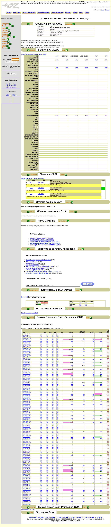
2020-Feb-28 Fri (26, 418)
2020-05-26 (41, 182)
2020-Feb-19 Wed (27, 428)
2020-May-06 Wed (27, 352)
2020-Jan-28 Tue (26, 451)
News (4, 28)
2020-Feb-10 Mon (27, 438)
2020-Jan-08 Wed (26, 469)
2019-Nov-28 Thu (26, 500)
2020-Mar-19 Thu (26, 398)
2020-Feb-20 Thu (26, 427)
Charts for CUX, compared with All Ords (38, 260)
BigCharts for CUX (32, 263)
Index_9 (99, 517)
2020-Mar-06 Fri (26, 411)
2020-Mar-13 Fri (26, 404)
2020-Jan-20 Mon (26, 458)
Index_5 (73, 517)
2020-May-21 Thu (26, 336)
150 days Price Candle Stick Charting (42, 240)
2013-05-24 (41, 194)
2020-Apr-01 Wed (26, 385)
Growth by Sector (11, 84)
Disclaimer (32, 517)
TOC (31, 24)
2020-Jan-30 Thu (26, 448)
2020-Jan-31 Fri (26, 447)
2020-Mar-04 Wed (27, 414)
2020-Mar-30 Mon (27, 388)
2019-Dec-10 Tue (26, 488)
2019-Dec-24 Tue (26, 477)
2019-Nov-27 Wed (27, 501)
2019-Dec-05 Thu (26, 492)
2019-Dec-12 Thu (26, 485)
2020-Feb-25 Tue (26, 422)
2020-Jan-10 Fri (26, 467)
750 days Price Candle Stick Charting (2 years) (45, 243)
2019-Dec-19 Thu (26, 481)
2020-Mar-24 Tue (26, 394)
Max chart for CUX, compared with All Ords (39, 266)
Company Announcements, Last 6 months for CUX (42, 271)
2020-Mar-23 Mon (27, 395)
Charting (5, 35)
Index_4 (66, 517)
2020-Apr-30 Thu (26, 358)
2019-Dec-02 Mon (27, 497)
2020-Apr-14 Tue (26, 375)
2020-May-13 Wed (27, 345)
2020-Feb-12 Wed (27, 435)
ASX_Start (16, 12)
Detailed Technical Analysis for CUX (37, 268)
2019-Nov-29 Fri (26, 498)
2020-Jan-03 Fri (26, 474)
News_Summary (57, 12)
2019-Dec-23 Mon (27, 478)
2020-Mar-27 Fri (26, 389)
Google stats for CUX (32, 265)
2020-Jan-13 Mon (26, 465)
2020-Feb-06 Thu (26, 441)
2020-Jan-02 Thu (26, 475)
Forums (67, 12)
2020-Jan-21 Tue (26, 457)
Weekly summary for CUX (29, 313)
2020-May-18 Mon (27, 341)
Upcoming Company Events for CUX (37, 273)
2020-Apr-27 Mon (26, 362)
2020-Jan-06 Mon (26, 472)
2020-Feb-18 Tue (26, 429)
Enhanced (5, 43)
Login (102, 9)
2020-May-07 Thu (26, 351)
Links (87, 12)
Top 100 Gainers (11, 85)
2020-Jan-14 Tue (26, 464)
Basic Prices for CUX (28, 509)
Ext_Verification (7, 37)
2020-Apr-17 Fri (26, 371)
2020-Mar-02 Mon (27, 417)
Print (81, 12)
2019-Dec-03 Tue (26, 495)
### (57, 56)
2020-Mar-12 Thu (26, 405)
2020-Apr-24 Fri (26, 364)
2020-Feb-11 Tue (26, 437)
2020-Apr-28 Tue (26, 361)
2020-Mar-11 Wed (27, 406)
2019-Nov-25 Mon (27, 504)
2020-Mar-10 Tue (26, 408)
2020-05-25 (41, 188)
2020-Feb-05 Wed (27, 442)
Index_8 (93, 517)
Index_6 (79, 517)
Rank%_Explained (29, 12)
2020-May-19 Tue (26, 339)
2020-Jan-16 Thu (26, 461)
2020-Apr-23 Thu (26, 365)
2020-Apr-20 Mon (26, 369)
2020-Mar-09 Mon (27, 409)
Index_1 (47, 517)
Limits (4, 39)
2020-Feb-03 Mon (27, 445)
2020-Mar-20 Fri (26, 396)
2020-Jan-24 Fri (26, 452)
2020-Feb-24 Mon (27, 424)
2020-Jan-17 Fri (26, 459)
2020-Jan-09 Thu (26, 468)
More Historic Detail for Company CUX (33, 54)
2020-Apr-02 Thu (26, 384)
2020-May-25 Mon (27, 333)
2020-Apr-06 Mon (26, 381)
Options (4, 30)
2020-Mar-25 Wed (27, 392)
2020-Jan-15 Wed (26, 462)
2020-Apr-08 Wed (26, 378)
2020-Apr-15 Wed (26, 374)
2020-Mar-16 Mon (27, 402)
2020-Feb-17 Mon (27, 431)
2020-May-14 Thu (26, 343)
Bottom (4, 48)
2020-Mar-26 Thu (26, 391)
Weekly (4, 41)
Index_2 (53, 517)
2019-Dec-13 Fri (26, 484)
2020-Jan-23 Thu (26, 454)
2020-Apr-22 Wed (26, 366)
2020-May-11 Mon (27, 348)
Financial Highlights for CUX (35, 270)
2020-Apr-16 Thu (26, 372)
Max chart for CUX (32, 261)
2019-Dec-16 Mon (27, 482)
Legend (24, 297)
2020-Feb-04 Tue (26, 444)
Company (5, 24)
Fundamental (6, 26)
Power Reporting (43, 12)
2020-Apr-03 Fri (26, 382)
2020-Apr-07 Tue (26, 379)
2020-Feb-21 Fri (26, 425)
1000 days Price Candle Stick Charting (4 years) (45, 245)
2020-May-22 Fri (26, 335)
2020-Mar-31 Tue (26, 386)
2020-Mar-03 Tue (26, 415)
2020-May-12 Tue (26, 346)
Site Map (40, 517)
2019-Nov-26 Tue (26, 502)
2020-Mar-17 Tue (26, 401)
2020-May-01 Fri (26, 356)
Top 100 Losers (11, 87)
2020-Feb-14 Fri (26, 432)
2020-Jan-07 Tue (26, 471)
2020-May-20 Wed (27, 338)
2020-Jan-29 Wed (26, 449)
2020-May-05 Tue (26, 353)
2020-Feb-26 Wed (27, 421)
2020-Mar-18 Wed (27, 399)
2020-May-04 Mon (27, 355)
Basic (4, 46)
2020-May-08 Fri (26, 349)
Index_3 (60, 517)
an (30, 182)
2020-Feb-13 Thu (26, 434)
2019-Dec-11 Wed (27, 487)
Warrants (5, 32)
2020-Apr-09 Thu (26, 376)
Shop (75, 12)
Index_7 (86, 517)
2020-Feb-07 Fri (26, 439)
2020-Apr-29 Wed (26, 359)
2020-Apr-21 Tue (26, 368)
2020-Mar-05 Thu (26, 412)
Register (107, 9)
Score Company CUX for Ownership (32, 178)
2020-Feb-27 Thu (26, 419)
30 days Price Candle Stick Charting (41, 238)
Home (9, 12)
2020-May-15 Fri (26, 342)
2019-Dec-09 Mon (27, 490)
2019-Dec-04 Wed (27, 494)
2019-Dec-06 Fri (26, 491)
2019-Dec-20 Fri (26, 480)
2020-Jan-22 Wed (26, 455)
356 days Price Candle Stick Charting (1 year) (44, 241)
